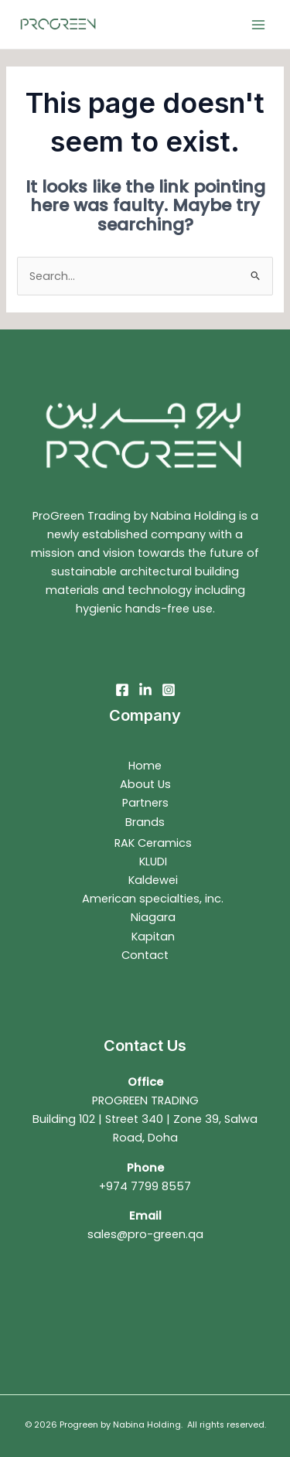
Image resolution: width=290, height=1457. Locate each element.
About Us (145, 784)
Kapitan (153, 936)
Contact (145, 955)
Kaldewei (153, 880)
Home (145, 765)
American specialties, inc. (152, 898)
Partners (145, 802)
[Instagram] (169, 690)
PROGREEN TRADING (145, 1100)
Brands (145, 822)
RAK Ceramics (153, 843)
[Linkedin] (145, 690)
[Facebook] (122, 690)
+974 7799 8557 (145, 1186)
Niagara (153, 917)
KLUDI (153, 861)
